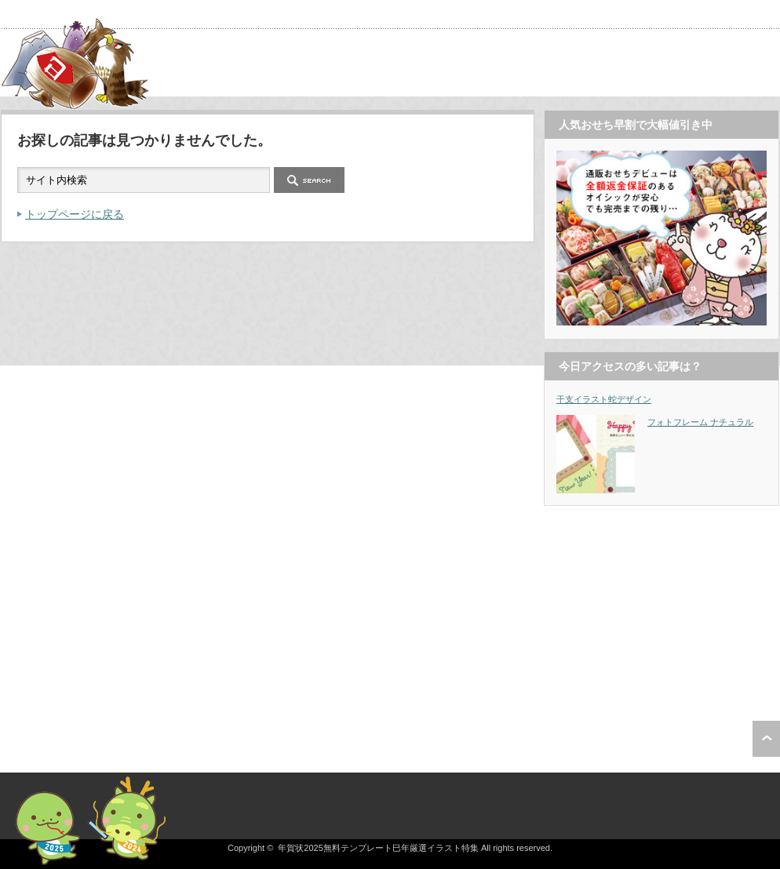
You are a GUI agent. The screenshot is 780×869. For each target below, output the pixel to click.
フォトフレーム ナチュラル (700, 422)
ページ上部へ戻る (766, 739)
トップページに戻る (74, 214)
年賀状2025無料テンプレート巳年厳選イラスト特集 (378, 848)
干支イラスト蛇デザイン (603, 399)
